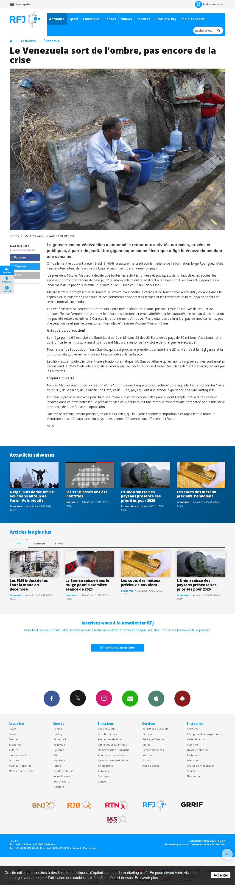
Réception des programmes (204, 733)
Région (13, 728)
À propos (192, 728)
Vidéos (126, 19)
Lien (16, 275)
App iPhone (156, 698)
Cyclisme (58, 749)
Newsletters (130, 698)
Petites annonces (153, 749)
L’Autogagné (105, 765)
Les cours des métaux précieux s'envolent (196, 494)
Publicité (192, 744)
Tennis (57, 765)
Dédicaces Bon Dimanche (113, 749)
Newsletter (193, 776)
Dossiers (14, 760)
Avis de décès (151, 765)
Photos (110, 19)
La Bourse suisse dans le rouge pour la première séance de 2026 (87, 585)
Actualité (56, 19)
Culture (13, 749)
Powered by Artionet (177, 844)
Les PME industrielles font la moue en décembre (29, 585)
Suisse (13, 733)
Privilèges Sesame (154, 739)
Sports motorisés (63, 770)
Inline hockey (61, 776)
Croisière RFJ (165, 19)
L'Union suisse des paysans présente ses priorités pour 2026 (141, 496)
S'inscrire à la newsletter (117, 647)
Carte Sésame (195, 739)
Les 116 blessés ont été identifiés (86, 494)
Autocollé (104, 770)
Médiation (193, 760)
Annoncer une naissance (113, 755)
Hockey (57, 733)
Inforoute (148, 755)
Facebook (52, 698)
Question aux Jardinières (113, 760)
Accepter (221, 875)
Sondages (104, 776)
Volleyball (59, 744)
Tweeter (18, 266)
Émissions (91, 19)
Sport (73, 19)
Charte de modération (201, 765)
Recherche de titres (110, 739)
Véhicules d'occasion (155, 728)
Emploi (147, 760)
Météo (147, 744)
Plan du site (90, 848)
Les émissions (106, 728)
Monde (13, 739)
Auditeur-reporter (209, 4)
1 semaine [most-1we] (38, 543)
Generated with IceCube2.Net (208, 844)
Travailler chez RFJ (198, 749)
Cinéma (147, 733)
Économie (52, 41)
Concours (104, 781)
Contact (191, 770)
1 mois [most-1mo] (59, 543)
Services (144, 19)
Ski (55, 755)
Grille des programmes (112, 744)
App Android (182, 698)
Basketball (59, 739)
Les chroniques (107, 733)
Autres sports (61, 781)
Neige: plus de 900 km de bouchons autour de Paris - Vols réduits (32, 496)
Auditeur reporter (20, 765)
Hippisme (59, 760)
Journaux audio (18, 755)
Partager (18, 257)
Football (58, 728)
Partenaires (194, 755)
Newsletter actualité (21, 770)
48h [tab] (19, 543)
